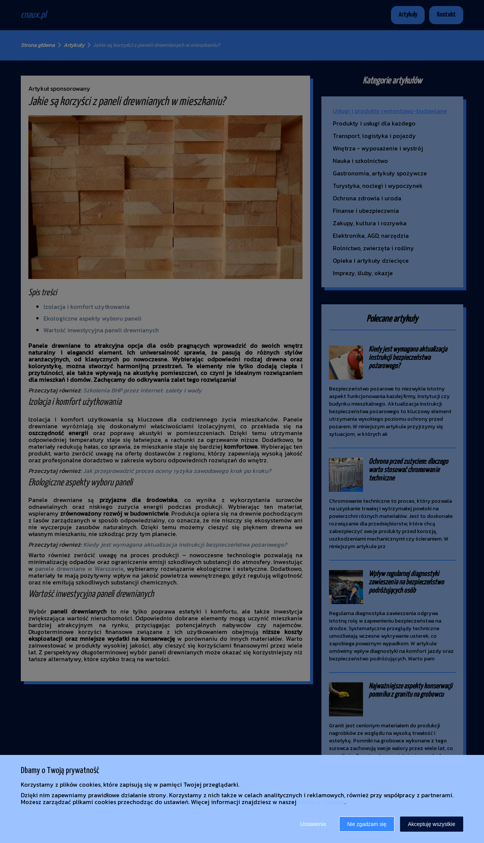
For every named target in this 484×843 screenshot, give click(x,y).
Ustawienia (313, 824)
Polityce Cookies (321, 801)
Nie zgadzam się (366, 824)
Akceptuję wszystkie (431, 824)
